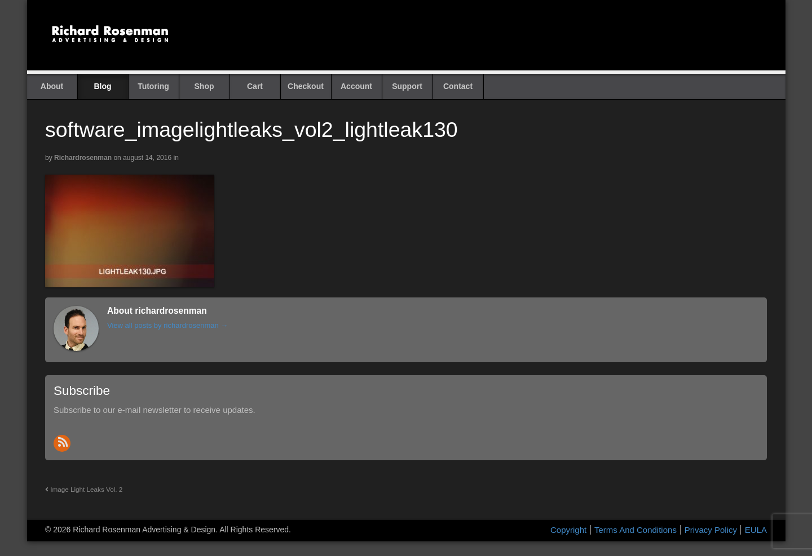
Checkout (306, 86)
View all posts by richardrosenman (167, 325)
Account (356, 86)
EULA (756, 530)
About (52, 86)
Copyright (568, 530)
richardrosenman (83, 158)
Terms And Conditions (635, 530)
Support (407, 86)
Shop (204, 86)
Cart (255, 86)
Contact (458, 86)
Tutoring (153, 86)
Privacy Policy (711, 530)
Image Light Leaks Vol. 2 (83, 489)
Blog (102, 86)
